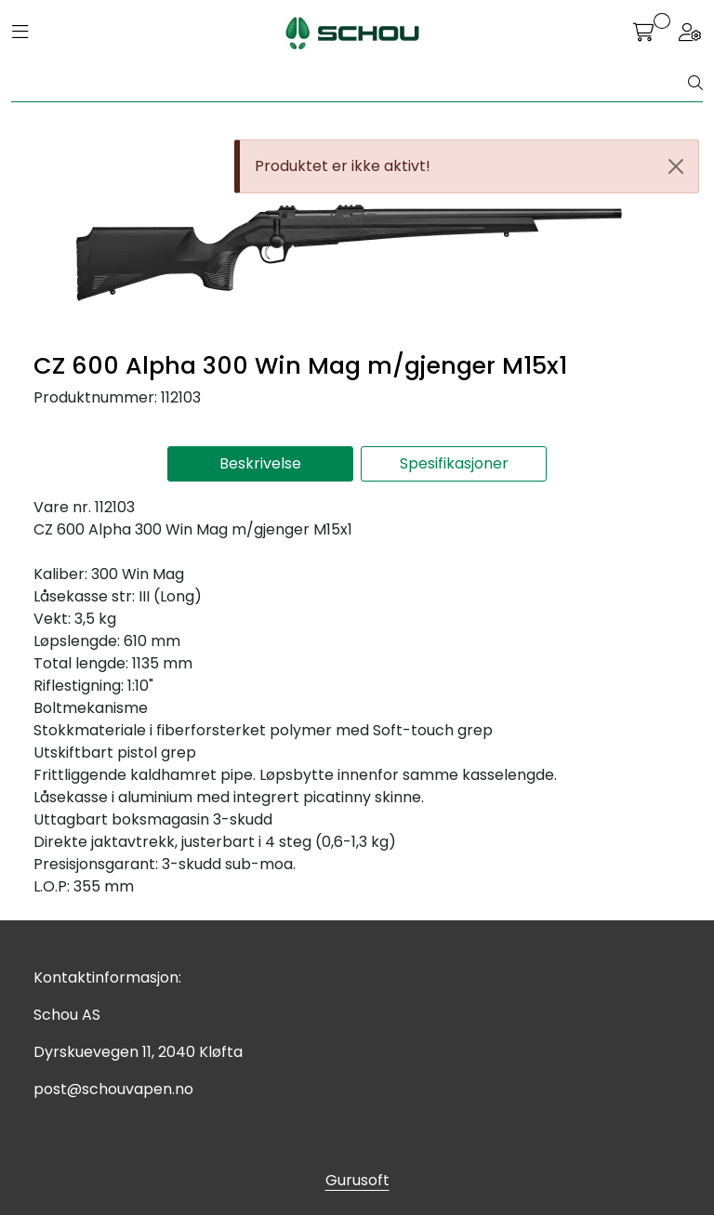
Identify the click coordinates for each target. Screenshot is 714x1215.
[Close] (676, 166)
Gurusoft (357, 1180)
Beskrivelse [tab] (260, 463)
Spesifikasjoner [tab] (454, 463)
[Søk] (350, 83)
